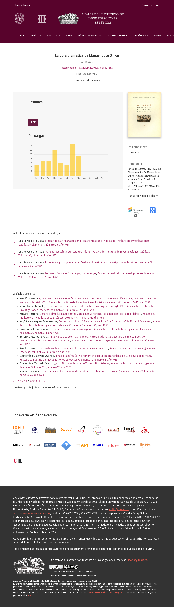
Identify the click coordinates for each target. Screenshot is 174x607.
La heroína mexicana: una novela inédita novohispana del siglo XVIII (85, 306)
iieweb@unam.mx (137, 560)
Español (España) (24, 4)
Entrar (157, 5)
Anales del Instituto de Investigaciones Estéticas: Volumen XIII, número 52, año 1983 (68, 359)
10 (35, 381)
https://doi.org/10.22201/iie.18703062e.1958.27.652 (87, 67)
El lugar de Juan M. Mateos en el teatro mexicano (74, 240)
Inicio (22, 35)
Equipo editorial (118, 35)
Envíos (35, 35)
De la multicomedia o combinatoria (61, 371)
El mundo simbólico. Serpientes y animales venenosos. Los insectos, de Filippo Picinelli (90, 313)
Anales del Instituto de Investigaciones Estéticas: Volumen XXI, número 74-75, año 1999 (99, 302)
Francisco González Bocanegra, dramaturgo (70, 273)
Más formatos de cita (143, 195)
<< (14, 381)
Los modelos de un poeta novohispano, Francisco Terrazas (73, 348)
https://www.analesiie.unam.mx (31, 513)
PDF (33, 122)
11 (39, 381)
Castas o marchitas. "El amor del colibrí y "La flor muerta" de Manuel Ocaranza (104, 321)
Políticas (140, 35)
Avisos (157, 35)
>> (43, 381)
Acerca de (52, 35)
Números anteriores (90, 35)
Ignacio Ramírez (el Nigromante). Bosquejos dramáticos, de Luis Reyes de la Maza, (103, 355)
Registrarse (147, 5)
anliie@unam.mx (119, 509)
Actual (69, 35)
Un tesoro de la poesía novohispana (71, 329)
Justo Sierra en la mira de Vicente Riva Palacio (82, 363)
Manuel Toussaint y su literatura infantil (68, 251)
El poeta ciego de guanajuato (62, 262)
